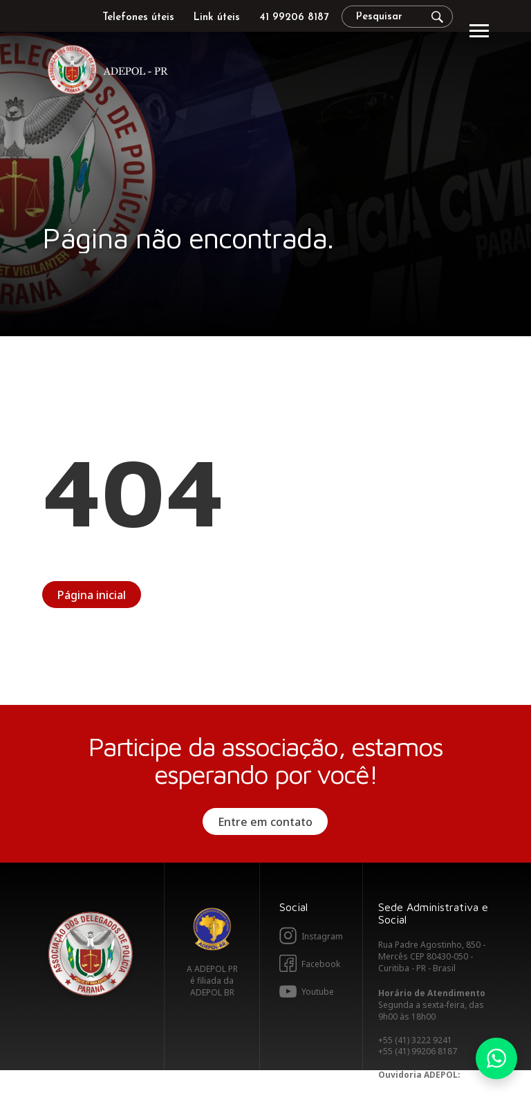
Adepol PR (111, 71)
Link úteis (217, 17)
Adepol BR (212, 929)
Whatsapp (496, 1058)
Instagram (322, 936)
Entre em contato (265, 821)
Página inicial (91, 595)
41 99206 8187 (293, 17)
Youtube (317, 992)
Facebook (320, 964)
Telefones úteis (138, 17)
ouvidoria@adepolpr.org (431, 1086)
